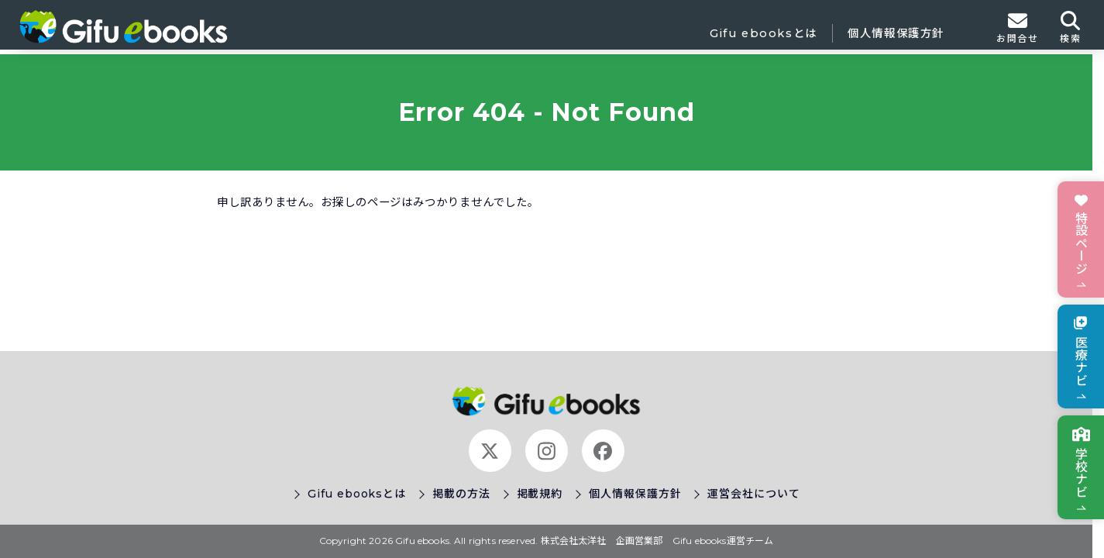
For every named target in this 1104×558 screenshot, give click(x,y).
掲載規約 (540, 494)
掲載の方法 (461, 494)
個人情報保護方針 (896, 33)
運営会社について (753, 494)
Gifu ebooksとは (763, 33)
